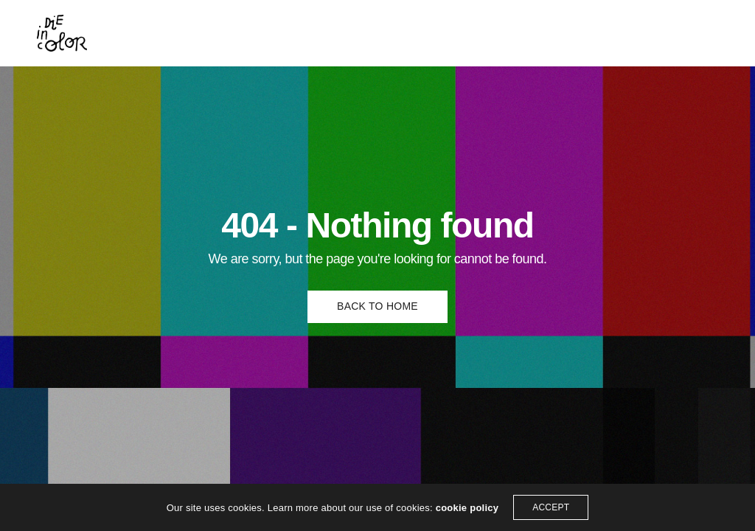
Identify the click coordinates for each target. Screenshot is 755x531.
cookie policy (467, 507)
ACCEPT (550, 507)
